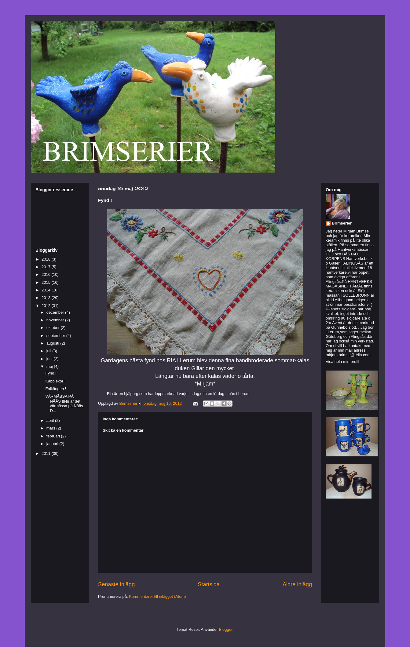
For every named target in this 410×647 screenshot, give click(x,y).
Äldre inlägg (297, 584)
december (55, 312)
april (50, 420)
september (56, 335)
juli (49, 351)
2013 (47, 297)
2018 (47, 259)
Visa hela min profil (342, 361)
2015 (47, 282)
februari (53, 436)
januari (53, 443)
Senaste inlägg (116, 584)
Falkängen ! (55, 388)
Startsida (209, 584)
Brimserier (342, 223)
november (55, 320)
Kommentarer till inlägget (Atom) (157, 596)
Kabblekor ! (55, 381)
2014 (47, 290)
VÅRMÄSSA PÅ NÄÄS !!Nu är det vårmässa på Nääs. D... (64, 403)
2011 (47, 453)
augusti (53, 343)
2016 (47, 274)
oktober (53, 327)
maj (50, 366)
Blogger (225, 629)
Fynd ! (50, 373)
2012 (47, 305)
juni (50, 358)
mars (51, 428)
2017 (47, 267)
